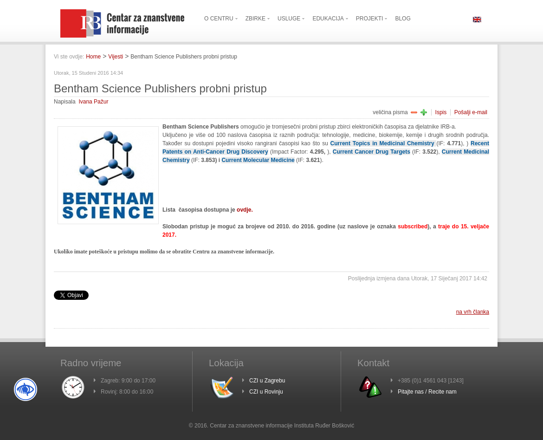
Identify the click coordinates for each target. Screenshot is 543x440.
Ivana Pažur (93, 101)
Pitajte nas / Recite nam (427, 391)
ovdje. (245, 210)
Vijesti (115, 56)
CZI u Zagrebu (267, 380)
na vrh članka (472, 312)
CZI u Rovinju (266, 391)
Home (93, 56)
